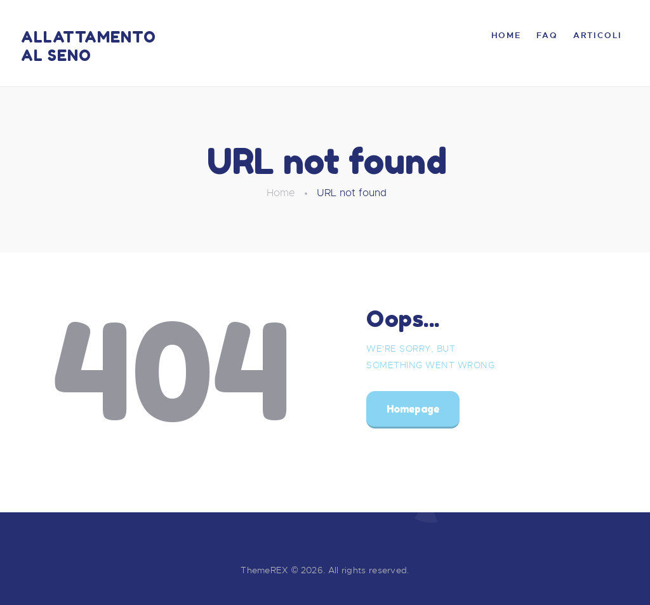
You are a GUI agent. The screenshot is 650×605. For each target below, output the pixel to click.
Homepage (413, 408)
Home (281, 193)
